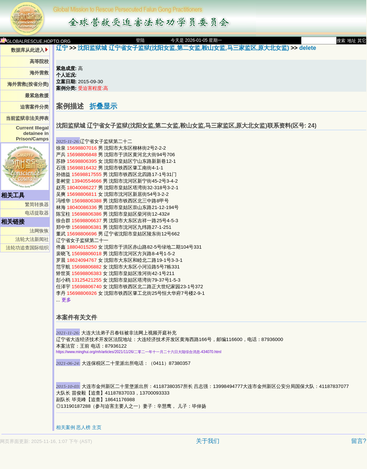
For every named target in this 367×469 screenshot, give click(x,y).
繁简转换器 (37, 204)
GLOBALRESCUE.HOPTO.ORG (35, 41)
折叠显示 (103, 106)
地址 (351, 40)
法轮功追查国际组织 (27, 247)
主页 (96, 427)
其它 (361, 40)
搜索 (341, 40)
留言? (358, 441)
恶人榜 (83, 427)
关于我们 (207, 441)
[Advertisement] (157, 460)
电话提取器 (37, 213)
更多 (66, 300)
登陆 (140, 40)
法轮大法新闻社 (32, 239)
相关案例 (65, 427)
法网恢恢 (39, 231)
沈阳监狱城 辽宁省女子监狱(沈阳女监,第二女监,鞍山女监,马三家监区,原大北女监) (183, 48)
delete (307, 48)
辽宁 (62, 48)
